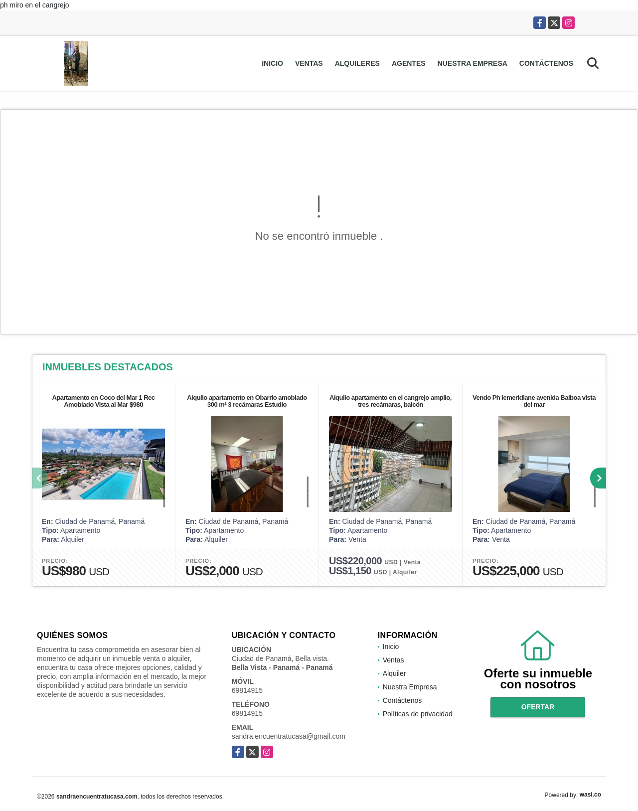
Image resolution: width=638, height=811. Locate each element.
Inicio (272, 63)
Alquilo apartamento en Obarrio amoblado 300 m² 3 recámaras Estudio (247, 401)
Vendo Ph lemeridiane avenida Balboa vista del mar (534, 401)
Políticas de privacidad (418, 714)
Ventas (309, 63)
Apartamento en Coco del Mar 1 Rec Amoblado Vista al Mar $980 (103, 401)
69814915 (247, 690)
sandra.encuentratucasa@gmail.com (288, 736)
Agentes (409, 63)
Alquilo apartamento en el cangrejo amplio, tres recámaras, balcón (390, 401)
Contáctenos (546, 63)
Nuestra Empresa (472, 63)
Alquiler (394, 673)
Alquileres (357, 63)
